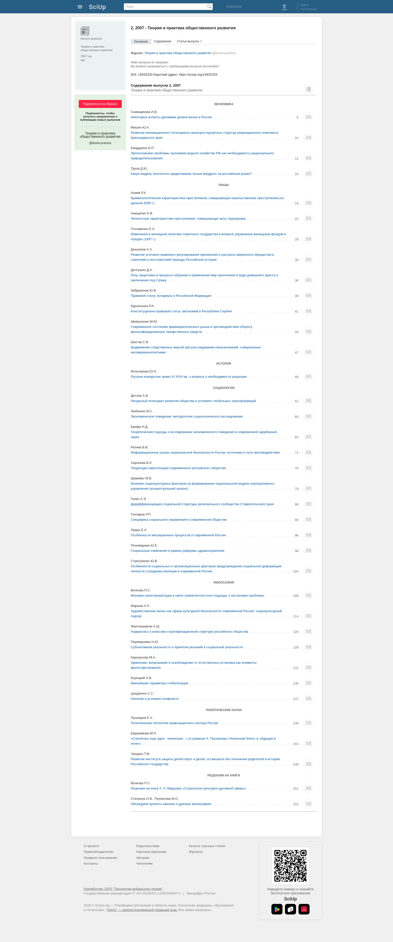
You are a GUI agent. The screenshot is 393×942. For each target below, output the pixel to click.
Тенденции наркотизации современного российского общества (178, 468)
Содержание (162, 41)
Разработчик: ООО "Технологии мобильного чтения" (123, 889)
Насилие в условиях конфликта (154, 699)
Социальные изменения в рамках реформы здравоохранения (178, 551)
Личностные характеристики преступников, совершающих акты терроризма (188, 218)
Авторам (142, 858)
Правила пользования (100, 858)
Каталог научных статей (207, 846)
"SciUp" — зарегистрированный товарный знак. (141, 910)
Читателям (144, 863)
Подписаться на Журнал (100, 104)
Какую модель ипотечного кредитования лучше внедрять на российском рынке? (191, 174)
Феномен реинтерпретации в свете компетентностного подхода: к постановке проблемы (197, 595)
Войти (305, 5)
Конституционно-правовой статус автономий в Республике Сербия (181, 311)
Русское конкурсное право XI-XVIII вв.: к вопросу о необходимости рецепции (189, 376)
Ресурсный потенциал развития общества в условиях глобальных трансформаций (193, 401)
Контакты (91, 863)
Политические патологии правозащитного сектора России (174, 723)
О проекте (91, 846)
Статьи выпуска (190, 41)
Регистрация (309, 9)
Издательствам (147, 846)
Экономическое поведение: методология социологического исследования (187, 416)
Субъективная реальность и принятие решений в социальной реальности (187, 647)
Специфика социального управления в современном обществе (179, 519)
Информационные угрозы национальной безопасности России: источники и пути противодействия (205, 452)
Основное (141, 41)
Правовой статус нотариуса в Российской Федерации (171, 296)
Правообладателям (98, 852)
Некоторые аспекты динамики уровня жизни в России (171, 117)
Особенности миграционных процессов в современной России (178, 535)
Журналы (196, 852)
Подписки (234, 7)
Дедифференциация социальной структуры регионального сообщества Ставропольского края (202, 504)
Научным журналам (151, 852)
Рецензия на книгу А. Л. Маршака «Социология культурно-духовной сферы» (188, 788)
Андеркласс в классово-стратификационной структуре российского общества (189, 631)
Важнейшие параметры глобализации (159, 683)
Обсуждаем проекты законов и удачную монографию (171, 804)
